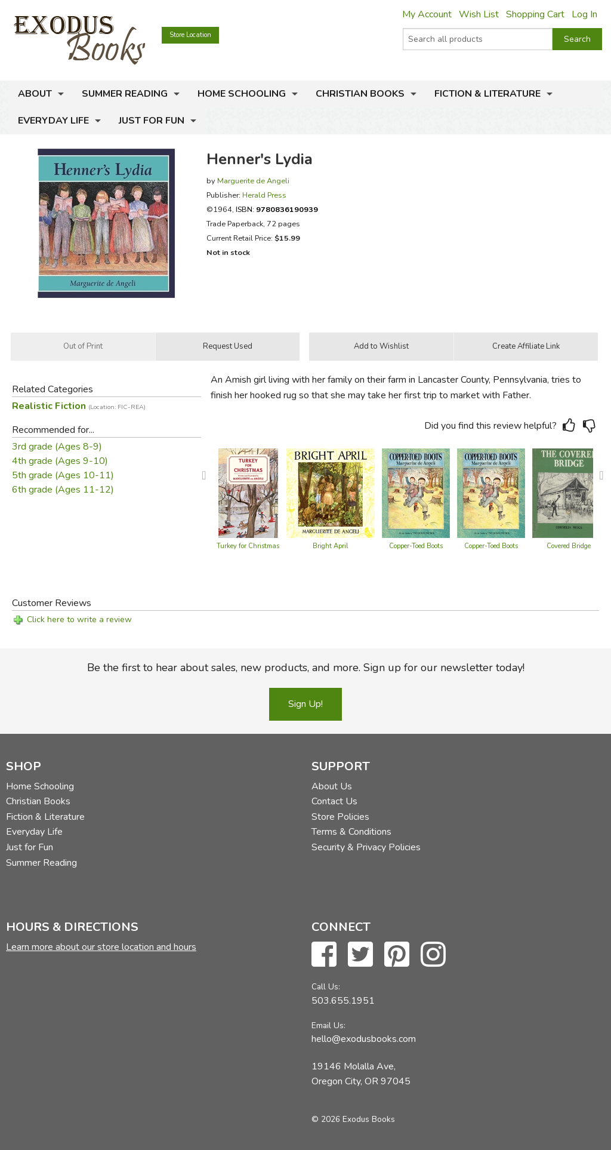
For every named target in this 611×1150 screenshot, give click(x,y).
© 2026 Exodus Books (353, 1119)
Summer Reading (125, 93)
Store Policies (340, 816)
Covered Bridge (569, 546)
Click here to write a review (79, 619)
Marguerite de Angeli (253, 181)
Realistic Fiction (79, 406)
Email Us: (328, 1025)
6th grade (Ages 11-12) (63, 489)
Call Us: (325, 986)
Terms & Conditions (351, 831)
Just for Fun (151, 120)
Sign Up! (305, 704)
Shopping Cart (535, 14)
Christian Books (360, 93)
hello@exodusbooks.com (363, 1039)
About (35, 93)
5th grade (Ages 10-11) (63, 475)
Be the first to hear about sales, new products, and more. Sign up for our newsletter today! (305, 667)
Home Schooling (242, 93)
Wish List (479, 14)
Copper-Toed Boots (416, 546)
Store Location (190, 34)
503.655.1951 (343, 1000)
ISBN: (277, 209)
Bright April (330, 546)
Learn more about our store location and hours (101, 947)
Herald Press (264, 195)
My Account (427, 14)
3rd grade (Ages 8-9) (57, 446)
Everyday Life (53, 120)
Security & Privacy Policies (366, 847)
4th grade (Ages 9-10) (60, 461)
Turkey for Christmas (248, 546)
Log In (584, 14)
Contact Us (334, 801)
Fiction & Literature (487, 93)
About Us (331, 786)
